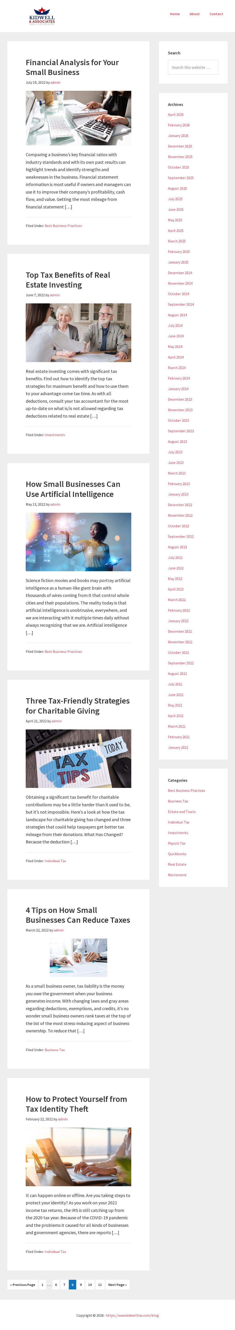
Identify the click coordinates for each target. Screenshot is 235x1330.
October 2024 (178, 293)
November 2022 (180, 515)
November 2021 (180, 642)
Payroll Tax (176, 843)
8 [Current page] (74, 1284)
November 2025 (180, 156)
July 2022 (175, 557)
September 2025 (181, 177)
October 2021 (178, 652)
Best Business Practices (63, 225)
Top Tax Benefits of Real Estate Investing (68, 280)
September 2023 (181, 431)
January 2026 (178, 135)
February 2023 (179, 483)
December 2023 (180, 399)
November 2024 (180, 283)
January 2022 (178, 620)
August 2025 (177, 188)
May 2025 (175, 220)
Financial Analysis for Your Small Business (72, 67)
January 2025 (178, 262)
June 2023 (176, 462)
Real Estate (177, 864)
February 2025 (179, 251)
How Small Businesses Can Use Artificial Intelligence (73, 489)
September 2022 (181, 536)
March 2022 (177, 599)
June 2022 (176, 568)
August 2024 (177, 315)
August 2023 (177, 441)
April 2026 (176, 114)
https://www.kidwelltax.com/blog (132, 1314)
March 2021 (177, 726)
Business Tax (55, 1049)
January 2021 (178, 747)
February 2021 (179, 736)
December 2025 (180, 146)
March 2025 (177, 241)
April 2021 (176, 715)
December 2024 (180, 272)
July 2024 (175, 325)
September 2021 (181, 663)
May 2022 (175, 578)
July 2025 (175, 199)
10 (91, 1284)
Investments (55, 434)
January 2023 (178, 494)
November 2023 (180, 409)
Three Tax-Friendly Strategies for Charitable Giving (78, 705)
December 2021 (180, 631)
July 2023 (175, 452)
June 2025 (176, 209)
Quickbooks (177, 853)
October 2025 (178, 167)
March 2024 (177, 367)
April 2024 (176, 357)
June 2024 (176, 336)
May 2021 (175, 705)
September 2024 (181, 304)
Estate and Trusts (182, 811)
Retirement (177, 875)
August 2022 (177, 547)
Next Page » (117, 1284)
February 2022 (179, 610)
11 (101, 1284)
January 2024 (178, 388)
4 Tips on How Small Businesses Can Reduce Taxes (78, 915)
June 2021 (176, 694)
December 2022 (180, 504)
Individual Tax (55, 861)
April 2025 (176, 230)
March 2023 (177, 473)
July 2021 (175, 684)
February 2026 (179, 125)
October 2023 (178, 420)
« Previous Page (22, 1284)
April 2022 (176, 589)
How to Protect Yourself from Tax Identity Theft (76, 1104)
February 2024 (179, 378)
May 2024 (175, 346)
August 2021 (177, 673)
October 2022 (178, 526)
